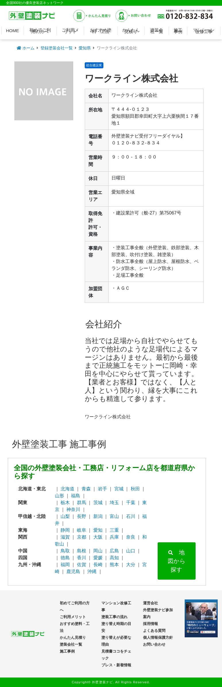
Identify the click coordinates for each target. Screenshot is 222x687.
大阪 (98, 537)
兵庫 (114, 537)
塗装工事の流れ (114, 617)
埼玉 (114, 502)
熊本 (114, 564)
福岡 (65, 564)
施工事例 (178, 31)
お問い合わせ (154, 644)
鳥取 (65, 550)
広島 (114, 550)
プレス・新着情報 (116, 665)
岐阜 (81, 530)
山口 (130, 550)
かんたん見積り (131, 31)
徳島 (65, 557)
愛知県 (85, 48)
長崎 (98, 564)
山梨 (65, 516)
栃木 (65, 502)
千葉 (130, 502)
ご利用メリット (70, 31)
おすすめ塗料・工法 (100, 31)
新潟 (98, 516)
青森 (86, 488)
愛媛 (98, 557)
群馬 (81, 502)
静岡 (65, 530)
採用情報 (150, 624)
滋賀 (65, 537)
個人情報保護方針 (158, 637)
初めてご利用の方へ (40, 31)
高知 (114, 557)
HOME (12, 30)
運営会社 (150, 603)
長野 (81, 516)
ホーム (25, 48)
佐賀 (81, 564)
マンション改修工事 (204, 31)
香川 (81, 557)
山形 (59, 495)
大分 (130, 564)
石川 (130, 516)
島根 (81, 550)
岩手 (102, 488)
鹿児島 (73, 571)
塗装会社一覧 (156, 31)
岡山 (98, 550)
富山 (114, 516)
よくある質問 (154, 630)
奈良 (130, 537)
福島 (75, 495)
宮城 (118, 488)
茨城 (98, 502)
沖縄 (91, 571)
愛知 (98, 530)
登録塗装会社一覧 (56, 48)
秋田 (135, 488)
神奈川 (73, 509)
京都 (81, 537)
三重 (114, 530)
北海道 (67, 488)
